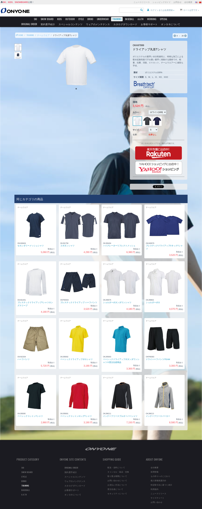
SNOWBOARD (21, 2)
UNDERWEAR (103, 19)
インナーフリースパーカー (158, 411)
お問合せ (177, 2)
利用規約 (154, 484)
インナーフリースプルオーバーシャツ (120, 411)
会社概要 (188, 2)
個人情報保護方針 (158, 475)
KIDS (10, 2)
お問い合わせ (156, 497)
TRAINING (116, 19)
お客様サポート (149, 24)
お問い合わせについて (117, 475)
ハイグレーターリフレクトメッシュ (119, 241)
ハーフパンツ (23, 354)
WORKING (151, 19)
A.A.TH (141, 19)
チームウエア (43, 30)
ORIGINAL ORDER (29, 24)
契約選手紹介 (48, 24)
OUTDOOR (70, 19)
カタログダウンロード (125, 24)
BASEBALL (129, 19)
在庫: (135, 130)
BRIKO (90, 19)
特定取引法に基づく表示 (161, 479)
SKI (4, 2)
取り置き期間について (117, 471)
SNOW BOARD (47, 19)
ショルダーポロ (153, 297)
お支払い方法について (117, 479)
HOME (19, 30)
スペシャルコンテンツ (70, 24)
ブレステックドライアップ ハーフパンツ (78, 297)
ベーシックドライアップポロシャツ (76, 354)
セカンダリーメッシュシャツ (30, 241)
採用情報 (154, 466)
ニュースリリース (142, 2)
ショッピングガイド (162, 2)
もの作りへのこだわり (160, 471)
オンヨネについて (170, 24)
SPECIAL (163, 19)
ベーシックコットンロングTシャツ (76, 411)
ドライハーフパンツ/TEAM (158, 354)
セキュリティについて (117, 488)
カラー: (136, 107)
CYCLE (81, 19)
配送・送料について (116, 462)
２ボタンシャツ (67, 241)
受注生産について (115, 484)
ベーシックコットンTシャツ (30, 411)
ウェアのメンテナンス (98, 24)
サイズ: (136, 125)
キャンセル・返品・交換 (118, 466)
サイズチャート (157, 492)
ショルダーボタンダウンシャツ (117, 297)
